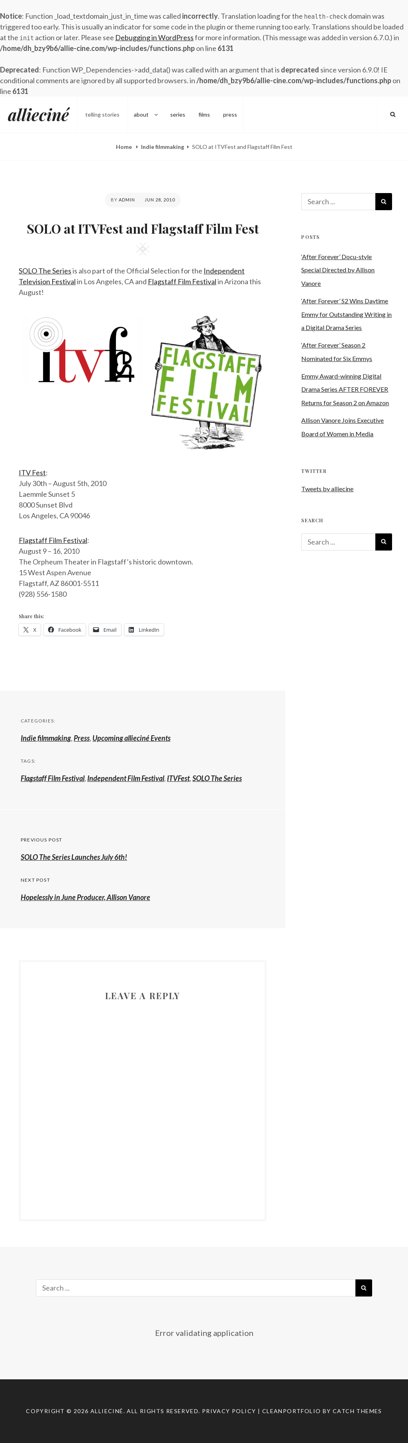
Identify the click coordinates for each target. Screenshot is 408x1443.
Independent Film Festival (125, 778)
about (146, 114)
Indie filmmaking (162, 146)
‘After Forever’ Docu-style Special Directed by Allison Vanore (338, 270)
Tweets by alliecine (327, 488)
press (230, 114)
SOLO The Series (45, 270)
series (177, 114)
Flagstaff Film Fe (45, 540)
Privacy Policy (229, 1411)
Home (124, 146)
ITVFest (178, 778)
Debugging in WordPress (154, 37)
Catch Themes (357, 1411)
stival (79, 540)
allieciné (38, 114)
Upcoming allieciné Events (131, 738)
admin (127, 199)
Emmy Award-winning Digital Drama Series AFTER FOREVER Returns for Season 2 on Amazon (345, 389)
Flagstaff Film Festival (182, 281)
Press (82, 738)
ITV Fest (32, 472)
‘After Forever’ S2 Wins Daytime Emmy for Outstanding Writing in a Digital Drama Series (346, 314)
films (204, 114)
